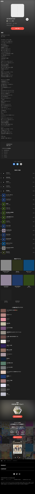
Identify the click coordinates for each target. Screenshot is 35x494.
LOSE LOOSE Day (17, 286)
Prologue (5, 156)
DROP (29, 286)
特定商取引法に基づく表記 (27, 479)
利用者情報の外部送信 (17, 479)
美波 (4, 460)
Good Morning (6, 286)
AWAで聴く (17, 28)
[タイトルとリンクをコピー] (21, 164)
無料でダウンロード (17, 437)
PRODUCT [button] (3, 465)
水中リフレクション (29, 271)
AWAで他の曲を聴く (17, 416)
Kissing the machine (6, 271)
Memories (17, 271)
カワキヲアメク (9, 144)
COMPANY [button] (3, 469)
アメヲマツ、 (6, 301)
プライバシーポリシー (9, 479)
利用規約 (2, 479)
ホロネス (5, 155)
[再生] (27, 19)
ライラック (5, 153)
